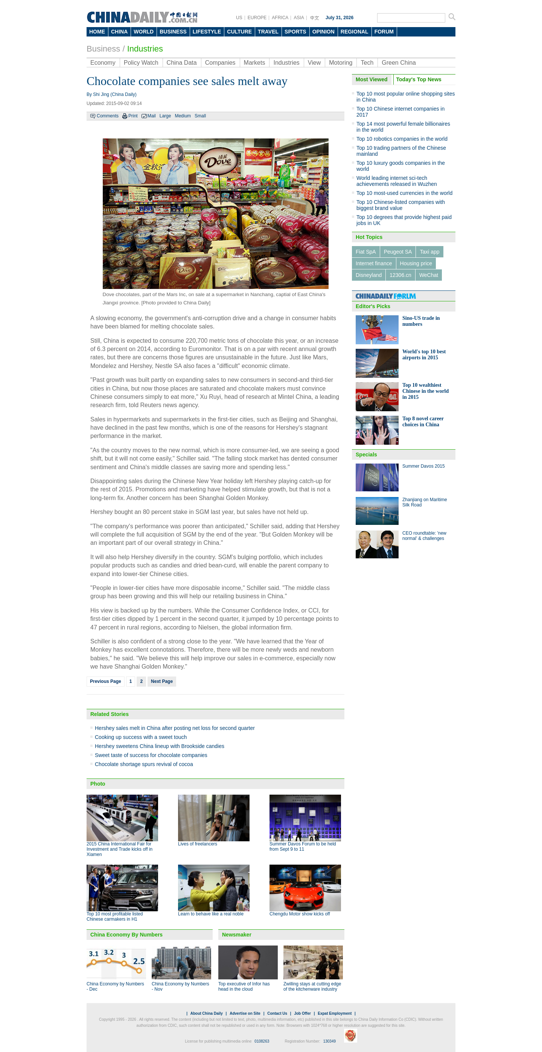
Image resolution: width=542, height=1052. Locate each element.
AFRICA (280, 17)
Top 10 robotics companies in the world (402, 139)
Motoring (340, 62)
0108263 (261, 1041)
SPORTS (295, 32)
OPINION (323, 32)
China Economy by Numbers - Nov (180, 986)
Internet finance (374, 263)
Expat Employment (335, 1013)
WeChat (428, 275)
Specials (366, 455)
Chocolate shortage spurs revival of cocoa (144, 764)
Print (133, 116)
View (314, 62)
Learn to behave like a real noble (211, 914)
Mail (152, 116)
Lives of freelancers (197, 844)
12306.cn (400, 275)
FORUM (384, 32)
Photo (97, 784)
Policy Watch (141, 62)
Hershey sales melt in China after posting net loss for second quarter (175, 728)
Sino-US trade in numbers (421, 321)
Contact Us (277, 1013)
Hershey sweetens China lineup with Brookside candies (159, 746)
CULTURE (239, 32)
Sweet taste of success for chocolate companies (151, 755)
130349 (329, 1041)
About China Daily (206, 1013)
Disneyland (369, 275)
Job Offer (302, 1013)
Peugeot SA (398, 252)
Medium (183, 116)
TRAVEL (268, 32)
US (239, 17)
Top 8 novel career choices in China (423, 421)
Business (103, 48)
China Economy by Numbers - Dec (115, 986)
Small (200, 116)
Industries (145, 48)
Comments (108, 116)
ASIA (299, 17)
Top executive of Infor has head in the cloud (244, 986)
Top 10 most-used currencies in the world (404, 193)
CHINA (119, 32)
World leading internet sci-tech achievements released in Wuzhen (396, 181)
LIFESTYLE (207, 32)
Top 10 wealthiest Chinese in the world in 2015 (425, 391)
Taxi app (429, 252)
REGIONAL (354, 32)
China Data (182, 62)
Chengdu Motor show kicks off (299, 914)
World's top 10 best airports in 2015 (424, 354)
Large (165, 116)
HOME (97, 32)
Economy (103, 62)
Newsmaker (236, 935)
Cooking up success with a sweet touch (141, 737)
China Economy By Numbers (126, 935)
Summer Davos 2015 (423, 466)
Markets (254, 62)
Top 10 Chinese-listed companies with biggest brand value (400, 205)
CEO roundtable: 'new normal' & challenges (424, 536)
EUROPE (257, 17)
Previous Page (105, 681)
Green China (399, 62)
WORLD (144, 32)
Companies (220, 62)
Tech (367, 62)
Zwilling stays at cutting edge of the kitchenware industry (312, 986)
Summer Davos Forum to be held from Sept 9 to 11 (302, 846)
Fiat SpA (366, 252)
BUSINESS (173, 32)
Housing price (416, 263)
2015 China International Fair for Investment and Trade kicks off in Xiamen (119, 849)
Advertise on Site (245, 1013)
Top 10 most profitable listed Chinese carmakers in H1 (115, 916)
